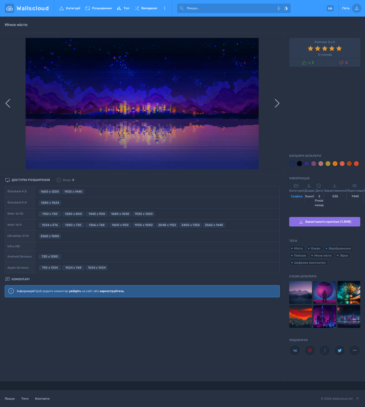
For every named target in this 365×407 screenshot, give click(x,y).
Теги (24, 398)
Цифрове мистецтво (310, 262)
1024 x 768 (73, 267)
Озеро (315, 248)
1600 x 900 (120, 225)
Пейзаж (300, 255)
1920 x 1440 (73, 191)
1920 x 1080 (144, 225)
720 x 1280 (50, 256)
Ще (164, 8)
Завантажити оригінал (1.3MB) (324, 222)
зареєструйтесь (111, 291)
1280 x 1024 (50, 202)
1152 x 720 (50, 214)
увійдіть (75, 291)
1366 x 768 (97, 225)
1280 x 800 (73, 214)
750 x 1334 (50, 267)
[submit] (182, 8)
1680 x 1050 (120, 214)
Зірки (344, 255)
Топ (122, 8)
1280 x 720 (73, 225)
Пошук (10, 398)
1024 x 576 (50, 225)
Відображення (340, 248)
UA (330, 8)
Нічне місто (323, 255)
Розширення (98, 8)
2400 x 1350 (190, 225)
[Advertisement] (142, 339)
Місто (298, 248)
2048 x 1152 (167, 225)
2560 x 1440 (214, 225)
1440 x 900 (97, 214)
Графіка (296, 196)
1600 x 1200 (50, 191)
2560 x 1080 (50, 236)
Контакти (42, 398)
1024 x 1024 (97, 267)
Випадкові (145, 8)
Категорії (69, 8)
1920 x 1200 (144, 214)
